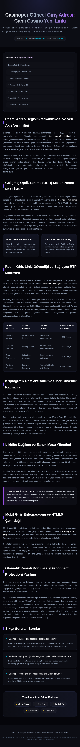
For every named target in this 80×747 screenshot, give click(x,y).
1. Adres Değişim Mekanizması (19, 65)
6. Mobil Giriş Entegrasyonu (18, 98)
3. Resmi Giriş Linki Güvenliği (18, 78)
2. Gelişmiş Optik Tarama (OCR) (19, 72)
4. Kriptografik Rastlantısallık (18, 85)
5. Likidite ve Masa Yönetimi (18, 92)
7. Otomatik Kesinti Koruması (18, 105)
